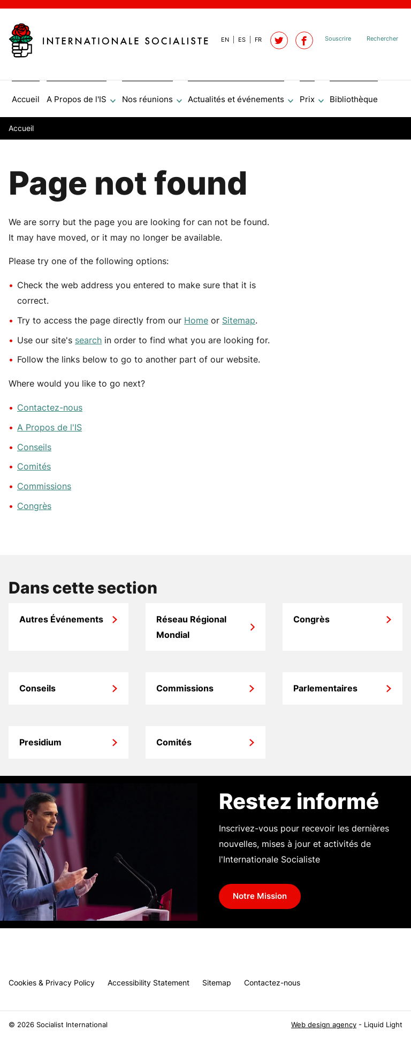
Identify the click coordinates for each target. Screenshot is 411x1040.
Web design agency (323, 1025)
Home (196, 324)
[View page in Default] (220, 39)
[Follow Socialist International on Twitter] (279, 40)
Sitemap (238, 324)
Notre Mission (260, 900)
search (88, 343)
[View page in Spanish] (237, 39)
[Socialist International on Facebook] (304, 40)
